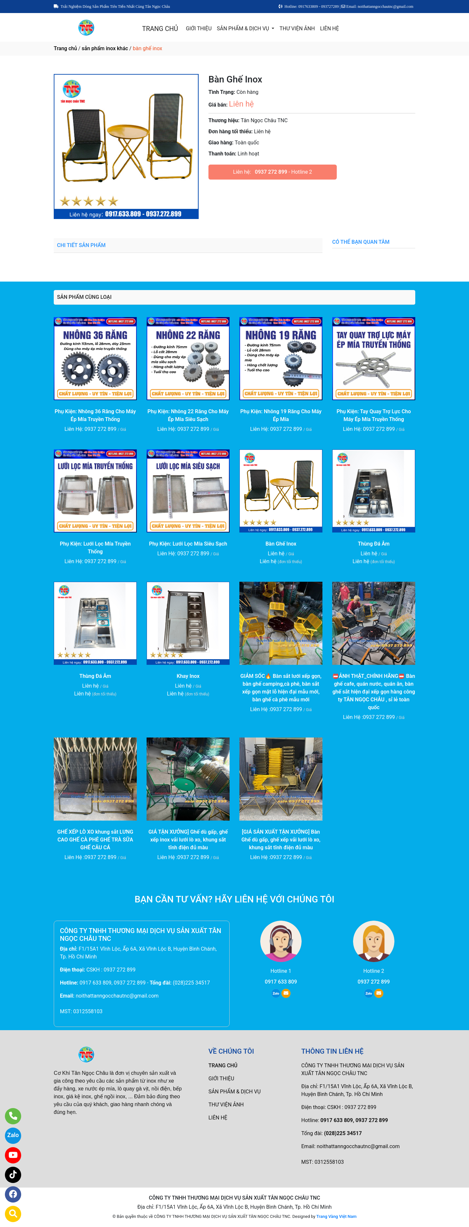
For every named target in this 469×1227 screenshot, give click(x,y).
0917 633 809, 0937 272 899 (112, 983)
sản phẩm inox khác (105, 48)
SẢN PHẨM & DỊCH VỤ (243, 28)
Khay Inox (188, 676)
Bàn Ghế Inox (280, 544)
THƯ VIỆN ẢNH (297, 28)
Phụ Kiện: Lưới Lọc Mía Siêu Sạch (188, 544)
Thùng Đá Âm (374, 544)
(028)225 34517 (191, 983)
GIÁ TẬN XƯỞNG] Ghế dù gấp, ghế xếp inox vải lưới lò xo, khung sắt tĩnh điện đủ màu (188, 840)
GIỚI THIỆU (199, 28)
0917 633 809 (281, 982)
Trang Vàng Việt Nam (336, 1216)
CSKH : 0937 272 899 (110, 970)
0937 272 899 (271, 172)
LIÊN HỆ (329, 28)
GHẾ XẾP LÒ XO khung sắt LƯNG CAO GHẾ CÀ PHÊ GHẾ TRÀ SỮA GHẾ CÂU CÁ (95, 840)
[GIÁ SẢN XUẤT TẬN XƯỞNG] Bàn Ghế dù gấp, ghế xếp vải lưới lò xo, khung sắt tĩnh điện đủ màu (280, 840)
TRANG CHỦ (160, 29)
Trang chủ (65, 48)
